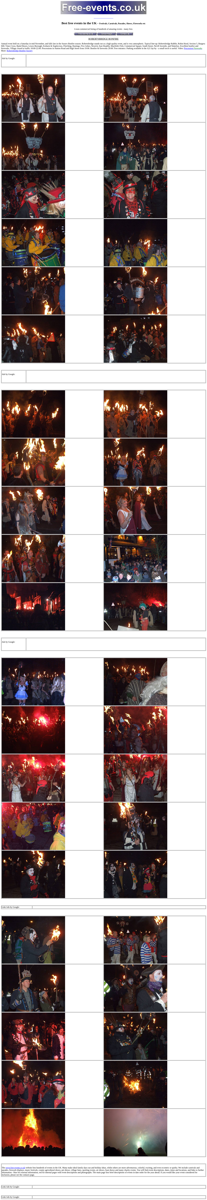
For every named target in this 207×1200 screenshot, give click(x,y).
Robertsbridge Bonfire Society (20, 51)
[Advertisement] (74, 61)
